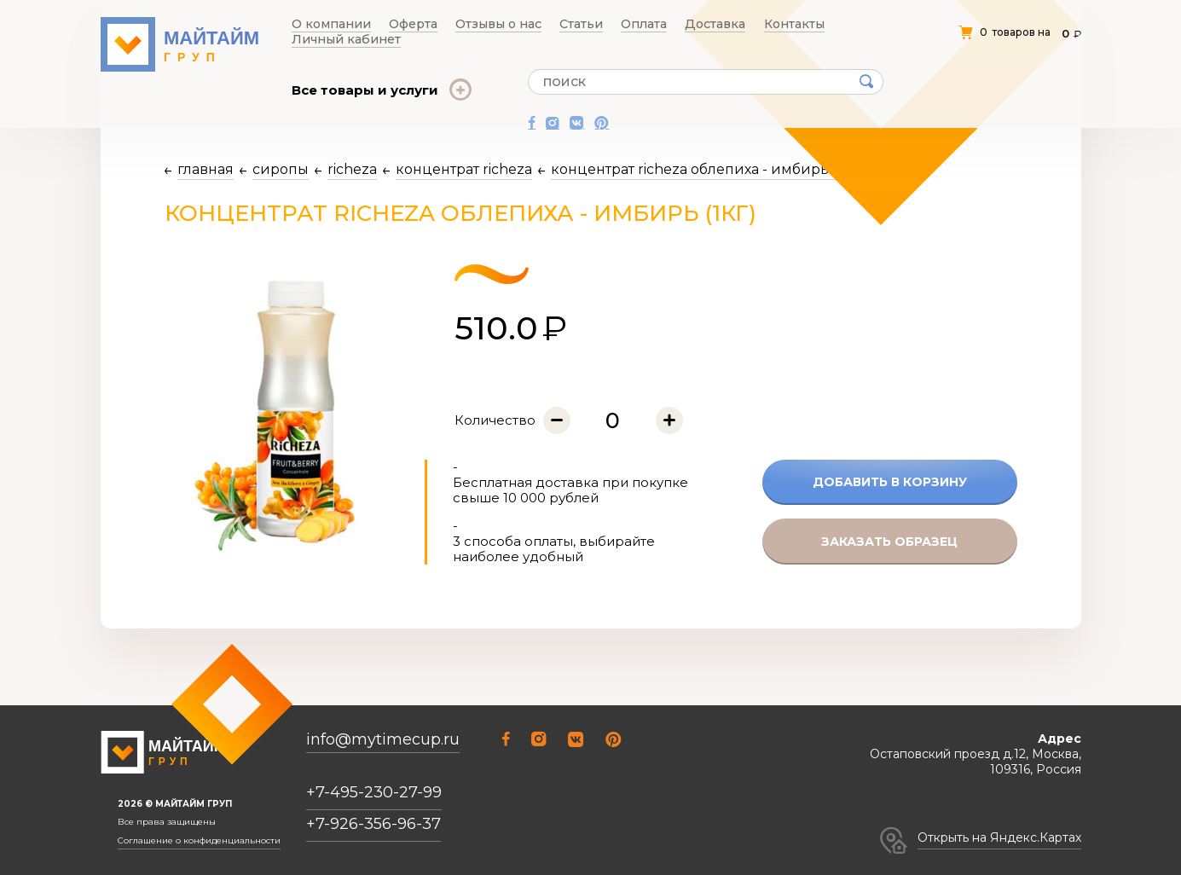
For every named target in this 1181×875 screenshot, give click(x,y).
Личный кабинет (777, 24)
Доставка (633, 24)
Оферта (391, 24)
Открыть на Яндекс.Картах (999, 837)
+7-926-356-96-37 (373, 823)
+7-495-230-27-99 (374, 792)
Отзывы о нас (461, 24)
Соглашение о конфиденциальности (199, 841)
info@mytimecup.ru (383, 740)
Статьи (528, 24)
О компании (326, 24)
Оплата (577, 24)
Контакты (695, 24)
